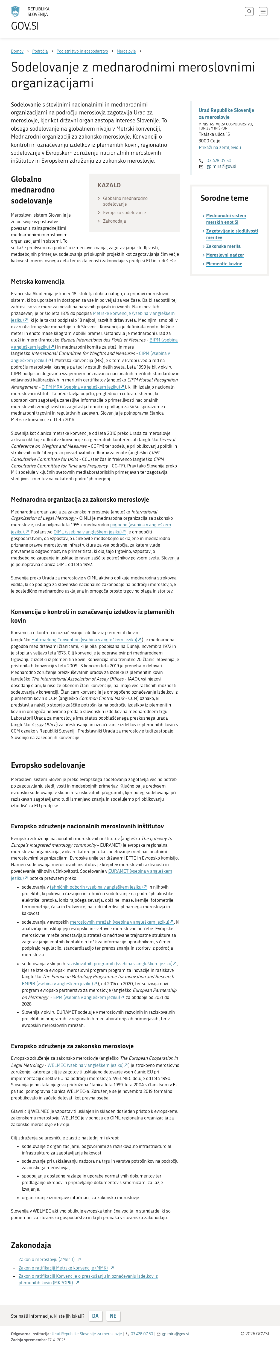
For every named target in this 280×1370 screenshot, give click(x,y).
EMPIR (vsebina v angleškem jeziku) (57, 983)
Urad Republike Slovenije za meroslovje (226, 113)
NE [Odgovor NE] (113, 1315)
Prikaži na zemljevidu (220, 147)
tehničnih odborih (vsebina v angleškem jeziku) (96, 887)
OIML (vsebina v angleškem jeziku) (88, 532)
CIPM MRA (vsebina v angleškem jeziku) (81, 387)
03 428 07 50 (218, 160)
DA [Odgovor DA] (95, 1315)
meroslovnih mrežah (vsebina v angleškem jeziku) (119, 922)
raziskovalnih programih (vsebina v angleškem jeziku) (119, 963)
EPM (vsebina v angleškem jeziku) (86, 997)
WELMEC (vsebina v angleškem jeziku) (86, 1065)
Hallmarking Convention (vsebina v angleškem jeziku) (84, 639)
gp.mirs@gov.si (221, 166)
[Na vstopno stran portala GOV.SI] (45, 18)
